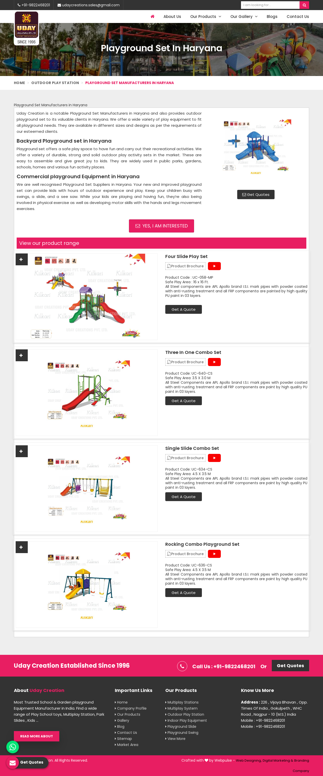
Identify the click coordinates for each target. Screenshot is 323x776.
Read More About (36, 736)
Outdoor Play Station (55, 82)
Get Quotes (256, 194)
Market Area (126, 744)
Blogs (272, 16)
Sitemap (123, 738)
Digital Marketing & (278, 760)
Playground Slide (180, 726)
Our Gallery (244, 16)
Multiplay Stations (182, 702)
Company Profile (131, 708)
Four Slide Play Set (186, 256)
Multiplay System (181, 708)
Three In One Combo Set (193, 352)
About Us (172, 16)
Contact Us (298, 16)
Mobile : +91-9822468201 (263, 720)
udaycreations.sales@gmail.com (89, 5)
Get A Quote (184, 309)
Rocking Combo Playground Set (202, 544)
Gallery (122, 720)
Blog (119, 726)
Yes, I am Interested (162, 226)
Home (19, 82)
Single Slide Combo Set (192, 448)
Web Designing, (249, 760)
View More (175, 738)
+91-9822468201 (34, 5)
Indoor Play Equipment (186, 720)
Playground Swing (181, 732)
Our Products (205, 16)
